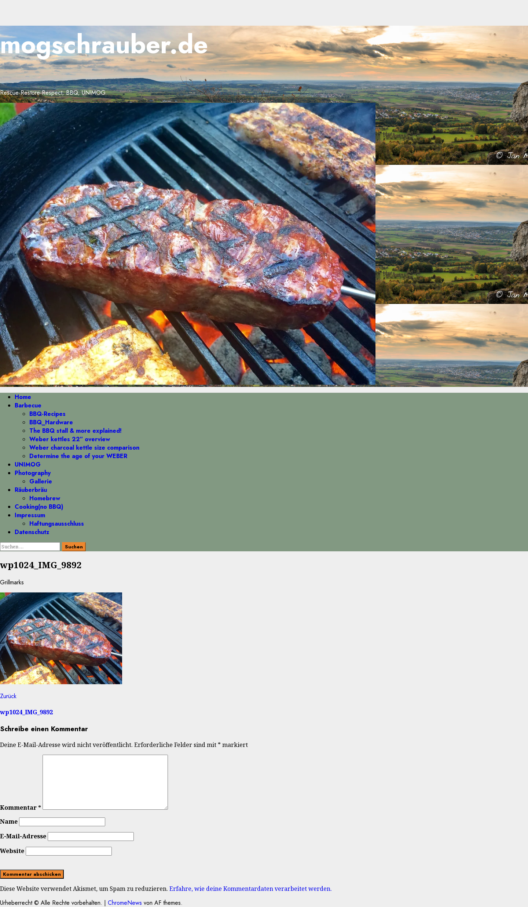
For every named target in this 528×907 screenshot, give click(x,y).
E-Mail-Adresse (23, 836)
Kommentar (20, 807)
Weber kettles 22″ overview (69, 439)
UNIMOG (28, 464)
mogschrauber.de (104, 44)
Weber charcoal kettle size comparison (84, 447)
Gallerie (40, 481)
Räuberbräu (31, 490)
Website (12, 851)
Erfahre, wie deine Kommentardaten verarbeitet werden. (250, 889)
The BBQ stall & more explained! (75, 431)
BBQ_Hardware (51, 422)
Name (9, 821)
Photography (33, 473)
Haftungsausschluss (56, 523)
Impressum (30, 515)
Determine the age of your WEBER (78, 456)
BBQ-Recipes (47, 414)
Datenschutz (32, 532)
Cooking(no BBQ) (39, 507)
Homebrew (44, 498)
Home (23, 397)
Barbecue (28, 405)
